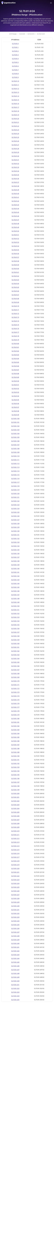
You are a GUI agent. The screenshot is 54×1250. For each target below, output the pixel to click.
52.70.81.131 (15, 535)
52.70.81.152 (15, 613)
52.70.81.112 (15, 463)
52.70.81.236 (15, 928)
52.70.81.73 (15, 317)
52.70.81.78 (15, 336)
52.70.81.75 (15, 325)
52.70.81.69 (15, 302)
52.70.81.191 (15, 760)
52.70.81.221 (15, 872)
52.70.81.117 (15, 482)
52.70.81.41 (15, 197)
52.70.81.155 (15, 625)
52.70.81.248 (15, 973)
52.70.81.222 (15, 876)
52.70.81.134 (15, 546)
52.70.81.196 (15, 778)
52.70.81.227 (15, 895)
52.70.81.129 (15, 527)
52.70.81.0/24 (41, 34)
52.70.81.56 (15, 254)
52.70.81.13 (15, 92)
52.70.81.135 (15, 550)
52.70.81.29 (15, 152)
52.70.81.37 (15, 182)
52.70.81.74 (15, 321)
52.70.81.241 (15, 947)
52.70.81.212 (15, 838)
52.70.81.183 (15, 730)
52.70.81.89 (15, 377)
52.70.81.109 (15, 452)
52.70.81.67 (15, 295)
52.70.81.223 (15, 880)
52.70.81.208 (15, 823)
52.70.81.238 (15, 936)
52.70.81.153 (15, 617)
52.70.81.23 (15, 130)
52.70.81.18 (15, 111)
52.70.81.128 (15, 523)
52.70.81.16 (15, 104)
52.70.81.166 (15, 666)
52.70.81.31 (15, 160)
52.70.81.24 (15, 134)
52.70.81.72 (15, 314)
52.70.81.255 (15, 1000)
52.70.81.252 (15, 988)
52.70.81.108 (15, 449)
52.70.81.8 (15, 74)
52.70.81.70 (15, 306)
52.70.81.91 (15, 385)
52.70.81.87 (15, 370)
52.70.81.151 (15, 610)
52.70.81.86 (15, 366)
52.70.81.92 (15, 389)
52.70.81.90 (15, 381)
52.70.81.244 (15, 958)
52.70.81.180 (15, 718)
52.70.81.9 (15, 77)
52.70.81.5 (15, 62)
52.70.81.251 (15, 985)
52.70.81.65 (15, 287)
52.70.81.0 (15, 44)
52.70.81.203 (15, 805)
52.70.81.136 (15, 553)
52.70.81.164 (15, 658)
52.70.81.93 (15, 392)
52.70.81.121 (15, 497)
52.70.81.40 (15, 194)
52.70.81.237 (15, 932)
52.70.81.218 (15, 861)
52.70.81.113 (15, 467)
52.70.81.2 (15, 51)
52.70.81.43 (15, 205)
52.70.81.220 (15, 868)
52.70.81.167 (15, 670)
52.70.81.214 (15, 846)
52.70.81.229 (15, 902)
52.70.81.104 (15, 434)
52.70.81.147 (15, 595)
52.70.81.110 (15, 456)
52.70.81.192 (15, 763)
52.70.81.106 (15, 441)
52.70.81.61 (15, 272)
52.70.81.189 (15, 752)
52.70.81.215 (15, 850)
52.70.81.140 (15, 568)
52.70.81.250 (15, 981)
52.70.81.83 (15, 355)
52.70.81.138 (15, 561)
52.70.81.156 (15, 628)
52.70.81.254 (15, 996)
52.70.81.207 (15, 820)
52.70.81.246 (15, 966)
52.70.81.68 (15, 299)
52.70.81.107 (15, 445)
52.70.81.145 (15, 587)
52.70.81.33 (15, 167)
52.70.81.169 (15, 677)
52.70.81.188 (15, 748)
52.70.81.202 (15, 801)
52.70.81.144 (15, 583)
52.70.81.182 (15, 726)
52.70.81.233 (15, 917)
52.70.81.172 (15, 688)
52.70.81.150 (15, 606)
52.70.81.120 (15, 493)
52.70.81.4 (15, 59)
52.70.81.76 (15, 329)
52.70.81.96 (15, 404)
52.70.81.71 (15, 310)
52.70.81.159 (15, 640)
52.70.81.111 (15, 460)
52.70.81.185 (15, 737)
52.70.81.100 (15, 419)
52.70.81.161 (15, 647)
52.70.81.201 (15, 797)
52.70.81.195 (15, 775)
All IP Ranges (13, 34)
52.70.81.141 (15, 572)
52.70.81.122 (15, 501)
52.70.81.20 (15, 119)
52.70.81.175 (15, 700)
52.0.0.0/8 (22, 34)
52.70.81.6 (15, 66)
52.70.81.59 (15, 265)
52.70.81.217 (15, 857)
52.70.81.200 (15, 793)
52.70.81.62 (15, 276)
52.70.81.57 (15, 257)
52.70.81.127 (15, 520)
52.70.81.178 (15, 711)
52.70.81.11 (15, 85)
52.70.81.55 (15, 250)
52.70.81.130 (15, 531)
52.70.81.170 (15, 681)
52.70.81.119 (15, 490)
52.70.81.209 (15, 827)
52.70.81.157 (15, 632)
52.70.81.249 (15, 977)
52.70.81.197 (15, 782)
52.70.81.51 (15, 235)
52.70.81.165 (15, 662)
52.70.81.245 (15, 962)
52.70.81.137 (15, 557)
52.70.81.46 (15, 216)
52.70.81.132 (15, 538)
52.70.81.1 (15, 47)
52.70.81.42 (15, 201)
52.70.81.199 (15, 790)
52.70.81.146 (15, 591)
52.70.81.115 (15, 475)
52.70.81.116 (15, 478)
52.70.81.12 (15, 89)
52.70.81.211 (15, 835)
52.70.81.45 (15, 212)
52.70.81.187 (15, 745)
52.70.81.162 (15, 651)
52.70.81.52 (15, 239)
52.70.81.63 (15, 280)
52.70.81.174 (15, 696)
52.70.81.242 (15, 951)
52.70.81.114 (15, 471)
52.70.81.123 (15, 505)
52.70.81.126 (15, 516)
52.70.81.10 (15, 81)
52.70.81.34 (15, 171)
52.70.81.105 (15, 437)
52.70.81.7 (15, 70)
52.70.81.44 (15, 209)
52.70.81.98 (15, 411)
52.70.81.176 (15, 703)
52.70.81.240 (15, 943)
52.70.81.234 (15, 921)
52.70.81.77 (15, 332)
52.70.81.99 (15, 415)
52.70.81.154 (15, 621)
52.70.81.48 (15, 224)
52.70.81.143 (15, 580)
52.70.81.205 (15, 812)
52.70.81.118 (15, 486)
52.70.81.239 (15, 940)
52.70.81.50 (15, 231)
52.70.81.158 (15, 636)
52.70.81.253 (15, 992)
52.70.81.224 (15, 883)
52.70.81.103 (15, 430)
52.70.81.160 (15, 643)
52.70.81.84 (15, 359)
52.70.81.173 (15, 692)
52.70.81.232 (15, 913)
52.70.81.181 (15, 722)
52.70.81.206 (15, 816)
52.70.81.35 (15, 175)
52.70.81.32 (15, 164)
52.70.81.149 (15, 602)
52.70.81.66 (15, 291)
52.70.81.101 (15, 422)
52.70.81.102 (15, 426)
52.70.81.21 (15, 122)
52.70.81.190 (15, 756)
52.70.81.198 (15, 786)
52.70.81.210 (15, 831)
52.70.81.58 (15, 261)
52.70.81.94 (15, 396)
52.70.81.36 (15, 179)
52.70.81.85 (15, 362)
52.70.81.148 (15, 598)
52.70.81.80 (15, 344)
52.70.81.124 (15, 508)
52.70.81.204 (15, 808)
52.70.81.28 (15, 149)
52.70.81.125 (15, 512)
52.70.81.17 (15, 107)
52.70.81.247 (15, 970)
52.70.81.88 (15, 374)
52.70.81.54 (15, 246)
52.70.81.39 (15, 190)
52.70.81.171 (15, 685)
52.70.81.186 (15, 741)
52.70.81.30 (15, 156)
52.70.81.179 (15, 715)
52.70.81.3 (15, 55)
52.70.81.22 (15, 126)
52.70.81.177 (15, 707)
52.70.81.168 (15, 673)
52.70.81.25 (15, 137)
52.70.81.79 (15, 340)
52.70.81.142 (15, 576)
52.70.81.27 (15, 145)
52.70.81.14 (15, 96)
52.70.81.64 (15, 284)
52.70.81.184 (15, 733)
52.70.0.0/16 (31, 34)
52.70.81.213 (15, 842)
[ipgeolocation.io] (8, 2)
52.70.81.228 (15, 898)
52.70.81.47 (15, 220)
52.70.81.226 (15, 891)
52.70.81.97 (15, 407)
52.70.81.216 (15, 853)
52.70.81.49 (15, 227)
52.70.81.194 (15, 771)
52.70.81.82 (15, 351)
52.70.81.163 (15, 655)
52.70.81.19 (15, 115)
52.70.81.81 (15, 347)
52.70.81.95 (15, 400)
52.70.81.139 (15, 565)
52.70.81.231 (15, 910)
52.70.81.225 (15, 887)
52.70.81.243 (15, 955)
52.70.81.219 (15, 865)
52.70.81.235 (15, 925)
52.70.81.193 (15, 767)
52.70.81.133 (15, 542)
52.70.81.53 (15, 242)
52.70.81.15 (15, 100)
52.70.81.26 (15, 141)
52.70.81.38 (15, 186)
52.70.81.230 (15, 906)
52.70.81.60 (15, 269)
